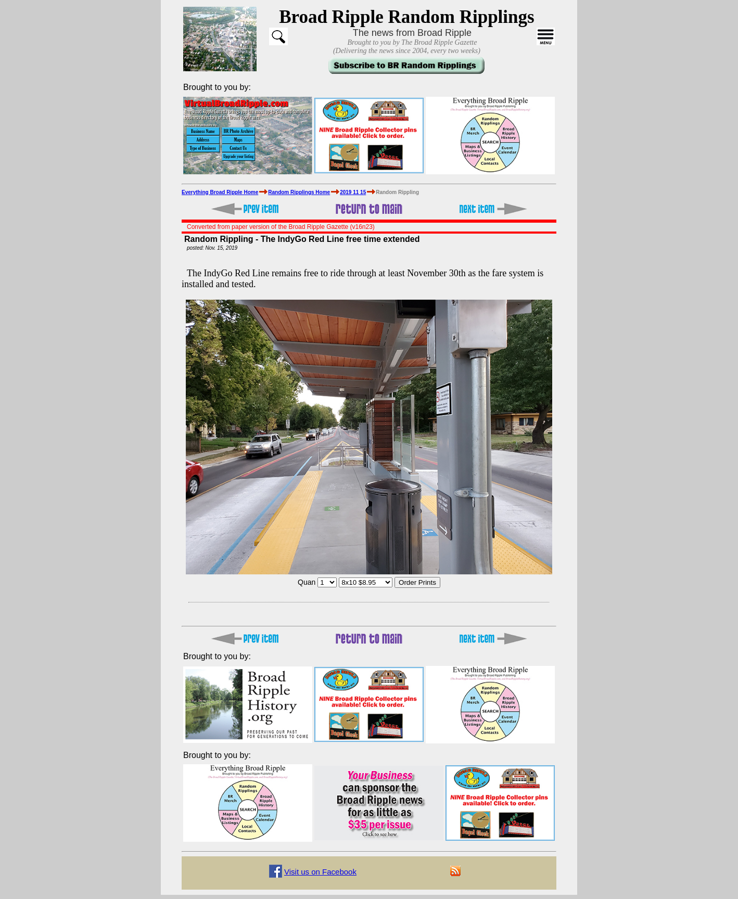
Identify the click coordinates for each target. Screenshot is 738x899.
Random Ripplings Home (299, 192)
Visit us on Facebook (320, 871)
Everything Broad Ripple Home (220, 192)
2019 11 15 (353, 192)
